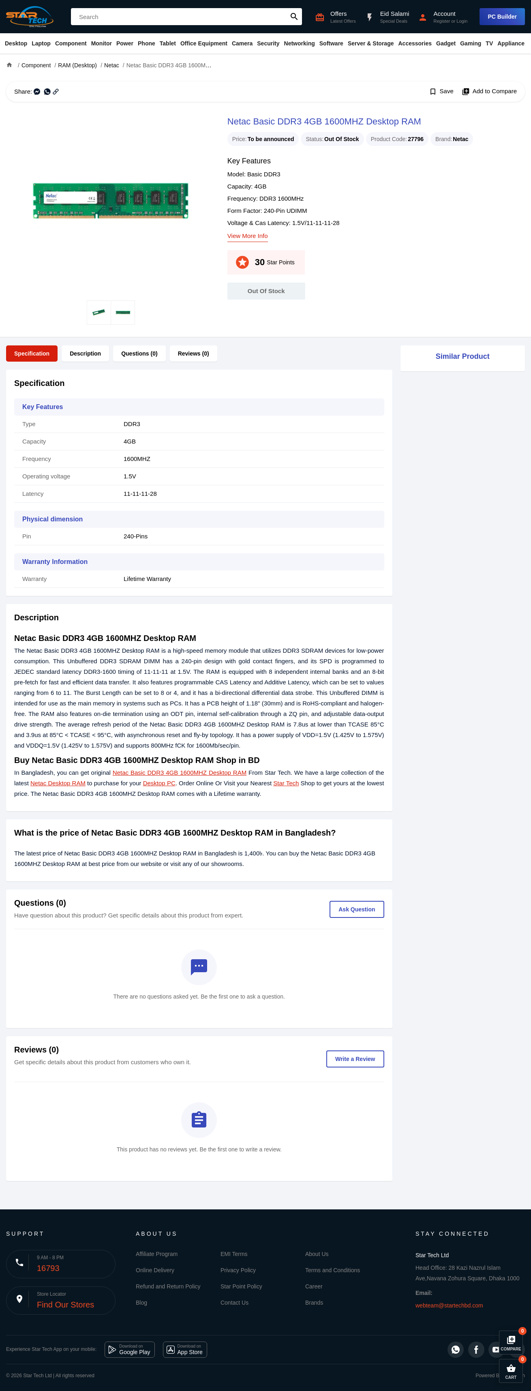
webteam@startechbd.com (449, 1305)
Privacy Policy (238, 1270)
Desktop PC (159, 783)
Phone (146, 43)
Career (314, 1286)
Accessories (415, 43)
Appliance (511, 43)
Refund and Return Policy (168, 1286)
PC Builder (502, 16)
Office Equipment (203, 43)
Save (441, 92)
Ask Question (356, 909)
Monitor (101, 43)
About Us (317, 1254)
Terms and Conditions (332, 1270)
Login (461, 21)
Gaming (470, 43)
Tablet (168, 43)
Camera (242, 43)
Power (124, 43)
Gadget (446, 43)
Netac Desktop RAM (58, 783)
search (294, 16)
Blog (141, 1302)
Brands (314, 1302)
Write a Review (355, 1059)
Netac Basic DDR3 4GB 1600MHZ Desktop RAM (179, 772)
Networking (299, 43)
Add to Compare (489, 92)
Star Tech (286, 783)
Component (71, 43)
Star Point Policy (241, 1286)
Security (268, 43)
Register (441, 21)
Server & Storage (371, 43)
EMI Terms (234, 1254)
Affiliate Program (157, 1254)
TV (489, 43)
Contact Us (234, 1302)
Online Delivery (155, 1270)
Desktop (16, 43)
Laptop (41, 43)
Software (331, 43)
